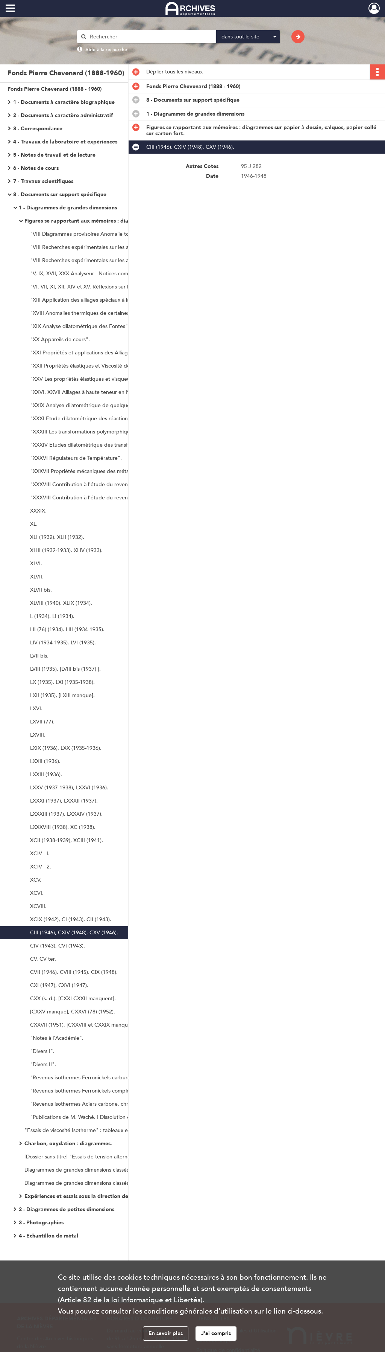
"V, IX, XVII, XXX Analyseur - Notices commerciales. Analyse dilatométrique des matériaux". (105, 273)
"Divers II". (43, 1064)
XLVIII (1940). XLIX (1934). (61, 603)
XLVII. (37, 576)
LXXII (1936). (45, 761)
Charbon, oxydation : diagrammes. (68, 1143)
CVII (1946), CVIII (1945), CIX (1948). (74, 972)
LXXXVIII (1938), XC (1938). (62, 827)
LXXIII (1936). (46, 774)
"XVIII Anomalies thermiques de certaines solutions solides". (101, 313)
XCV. (35, 880)
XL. (34, 524)
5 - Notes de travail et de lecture (54, 155)
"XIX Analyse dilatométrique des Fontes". (79, 326)
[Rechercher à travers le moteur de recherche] (150, 37)
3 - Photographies (41, 1222)
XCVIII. (38, 906)
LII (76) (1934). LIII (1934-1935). (67, 629)
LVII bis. (39, 655)
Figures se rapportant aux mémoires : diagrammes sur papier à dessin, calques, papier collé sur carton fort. (99, 220)
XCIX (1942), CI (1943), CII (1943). (70, 919)
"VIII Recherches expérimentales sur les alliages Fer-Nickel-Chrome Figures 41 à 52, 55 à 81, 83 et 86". (105, 260)
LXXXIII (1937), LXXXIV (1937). (66, 814)
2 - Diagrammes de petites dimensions (66, 1209)
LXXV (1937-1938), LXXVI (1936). (69, 787)
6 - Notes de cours (36, 168)
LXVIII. (37, 735)
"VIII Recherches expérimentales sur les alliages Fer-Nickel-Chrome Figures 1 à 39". (105, 247)
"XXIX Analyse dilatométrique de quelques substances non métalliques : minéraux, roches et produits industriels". (105, 405)
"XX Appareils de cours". (60, 339)
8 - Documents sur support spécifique (59, 194)
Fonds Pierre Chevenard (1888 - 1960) (55, 89)
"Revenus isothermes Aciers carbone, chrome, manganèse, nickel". (105, 1104)
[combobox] (248, 37)
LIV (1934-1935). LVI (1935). (63, 642)
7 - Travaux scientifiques (43, 181)
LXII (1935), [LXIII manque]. (62, 695)
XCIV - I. (40, 853)
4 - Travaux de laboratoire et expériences (65, 141)
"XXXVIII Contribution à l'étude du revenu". (82, 484)
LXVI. (36, 708)
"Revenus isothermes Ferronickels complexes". (86, 1090)
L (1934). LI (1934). (52, 616)
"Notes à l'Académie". (56, 1038)
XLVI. (36, 563)
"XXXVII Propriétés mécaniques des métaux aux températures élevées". (105, 471)
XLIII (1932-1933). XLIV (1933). (66, 550)
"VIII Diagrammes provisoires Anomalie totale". (86, 234)
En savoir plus (166, 1333)
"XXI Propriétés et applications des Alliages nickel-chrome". (101, 352)
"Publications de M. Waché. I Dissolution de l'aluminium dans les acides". (105, 1117)
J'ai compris (216, 1333)
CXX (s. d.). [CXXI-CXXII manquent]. (73, 998)
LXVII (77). (42, 721)
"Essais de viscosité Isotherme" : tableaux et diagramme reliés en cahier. (99, 1130)
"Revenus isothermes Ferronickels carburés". (83, 1077)
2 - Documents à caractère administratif (63, 115)
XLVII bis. (41, 590)
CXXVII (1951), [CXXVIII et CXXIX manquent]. (84, 1024)
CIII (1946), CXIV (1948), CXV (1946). (74, 932)
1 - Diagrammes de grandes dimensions (68, 207)
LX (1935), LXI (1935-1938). (62, 682)
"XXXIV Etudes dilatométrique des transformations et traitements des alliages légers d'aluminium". (105, 445)
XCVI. (37, 893)
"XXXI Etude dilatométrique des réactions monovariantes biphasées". (105, 418)
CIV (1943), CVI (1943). (57, 945)
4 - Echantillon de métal (48, 1235)
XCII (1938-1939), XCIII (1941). (66, 840)
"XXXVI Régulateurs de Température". (76, 458)
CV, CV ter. (43, 959)
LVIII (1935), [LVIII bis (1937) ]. (65, 669)
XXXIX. (38, 510)
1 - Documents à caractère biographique (64, 102)
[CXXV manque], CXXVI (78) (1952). (72, 1011)
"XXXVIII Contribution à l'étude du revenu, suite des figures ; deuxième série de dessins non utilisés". (105, 497)
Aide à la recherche (106, 50)
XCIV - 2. (40, 866)
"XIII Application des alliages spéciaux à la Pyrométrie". (95, 300)
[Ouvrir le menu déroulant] (10, 9)
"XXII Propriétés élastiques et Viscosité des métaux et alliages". (105, 365)
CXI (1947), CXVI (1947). (59, 985)
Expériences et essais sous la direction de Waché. (86, 1196)
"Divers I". (42, 1051)
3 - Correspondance (37, 128)
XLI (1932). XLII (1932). (57, 537)
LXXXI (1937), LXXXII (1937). (64, 800)
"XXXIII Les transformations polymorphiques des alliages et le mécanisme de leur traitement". (105, 431)
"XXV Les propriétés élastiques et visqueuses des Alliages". (101, 379)
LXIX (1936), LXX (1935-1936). (66, 748)
